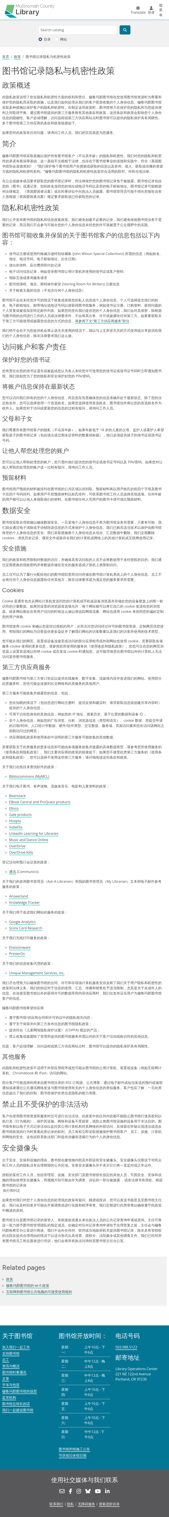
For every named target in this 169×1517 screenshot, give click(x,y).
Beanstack (17, 795)
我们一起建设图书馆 (17, 1410)
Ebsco (14, 808)
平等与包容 (11, 1384)
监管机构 (9, 1397)
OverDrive (17, 846)
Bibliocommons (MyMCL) (29, 776)
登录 (151, 12)
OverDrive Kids (21, 852)
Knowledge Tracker (24, 902)
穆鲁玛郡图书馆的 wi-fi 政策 (27, 1285)
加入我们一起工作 (16, 1347)
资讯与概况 (11, 1366)
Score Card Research (25, 928)
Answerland (18, 896)
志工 (5, 1359)
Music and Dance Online (28, 839)
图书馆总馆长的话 (16, 1403)
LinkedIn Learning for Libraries (33, 833)
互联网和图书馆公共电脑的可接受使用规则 (39, 1291)
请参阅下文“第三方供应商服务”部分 (102, 321)
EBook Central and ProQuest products (39, 802)
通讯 (12, 871)
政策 (17, 56)
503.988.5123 (126, 1347)
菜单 (160, 12)
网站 (63, 39)
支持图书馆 (11, 1353)
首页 (5, 56)
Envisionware (20, 947)
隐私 (70, 1504)
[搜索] (125, 30)
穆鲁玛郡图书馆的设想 (19, 1391)
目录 (47, 39)
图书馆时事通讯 (14, 1372)
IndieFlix (16, 827)
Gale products (20, 814)
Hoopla (15, 820)
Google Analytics (22, 921)
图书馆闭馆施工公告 (74, 1449)
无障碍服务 (86, 1504)
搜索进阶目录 (109, 1504)
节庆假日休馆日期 (72, 1455)
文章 (5, 1378)
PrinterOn (17, 953)
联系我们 (56, 1504)
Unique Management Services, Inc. (37, 973)
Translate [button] (138, 12)
